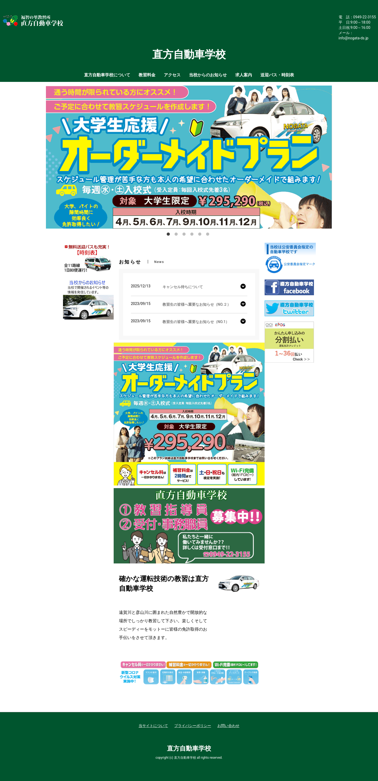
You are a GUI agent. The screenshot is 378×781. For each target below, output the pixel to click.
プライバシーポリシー (192, 726)
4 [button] (193, 235)
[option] (189, 157)
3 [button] (185, 235)
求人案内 (243, 74)
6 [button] (208, 235)
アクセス (172, 74)
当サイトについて (153, 726)
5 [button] (200, 235)
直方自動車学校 (189, 748)
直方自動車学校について (107, 74)
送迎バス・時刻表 (277, 74)
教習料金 (147, 74)
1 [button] (169, 235)
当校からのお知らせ (208, 74)
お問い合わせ (228, 726)
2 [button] (177, 235)
